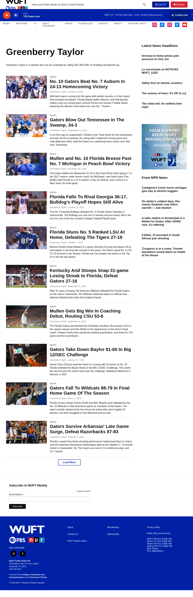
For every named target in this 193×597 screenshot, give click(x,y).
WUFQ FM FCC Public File (159, 553)
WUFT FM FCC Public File (159, 546)
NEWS (6, 30)
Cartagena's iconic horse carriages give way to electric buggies (164, 196)
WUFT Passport (49, 31)
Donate (182, 8)
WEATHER (21, 30)
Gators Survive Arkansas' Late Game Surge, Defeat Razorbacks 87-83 (89, 436)
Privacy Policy (153, 534)
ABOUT (118, 30)
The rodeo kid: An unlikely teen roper (162, 112)
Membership (113, 534)
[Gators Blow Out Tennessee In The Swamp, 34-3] (26, 132)
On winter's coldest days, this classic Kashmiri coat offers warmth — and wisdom (161, 211)
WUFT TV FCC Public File (159, 548)
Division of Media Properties (33, 590)
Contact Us (73, 541)
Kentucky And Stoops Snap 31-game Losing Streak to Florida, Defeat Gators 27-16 (89, 282)
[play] (6, 22)
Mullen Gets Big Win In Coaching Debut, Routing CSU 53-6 (85, 320)
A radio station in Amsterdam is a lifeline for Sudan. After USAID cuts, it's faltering (163, 228)
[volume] (15, 22)
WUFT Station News (77, 548)
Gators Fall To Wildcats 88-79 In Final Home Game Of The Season (90, 397)
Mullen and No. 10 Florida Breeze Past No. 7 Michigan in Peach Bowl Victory (90, 168)
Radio (68, 30)
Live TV (161, 8)
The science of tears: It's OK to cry (164, 100)
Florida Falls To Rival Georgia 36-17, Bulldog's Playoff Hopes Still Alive (88, 206)
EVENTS (103, 30)
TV (34, 30)
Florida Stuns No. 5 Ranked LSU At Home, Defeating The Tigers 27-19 (87, 241)
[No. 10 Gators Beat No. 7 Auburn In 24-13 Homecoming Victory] (26, 94)
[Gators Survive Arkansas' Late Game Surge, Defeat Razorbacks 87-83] (26, 439)
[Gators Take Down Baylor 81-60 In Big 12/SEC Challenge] (26, 362)
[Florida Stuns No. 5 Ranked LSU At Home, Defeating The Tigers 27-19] (26, 244)
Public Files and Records (158, 540)
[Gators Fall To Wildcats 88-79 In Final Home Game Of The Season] (26, 400)
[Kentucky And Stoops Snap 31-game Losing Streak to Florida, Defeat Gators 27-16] (26, 283)
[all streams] (179, 22)
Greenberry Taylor (58, 98)
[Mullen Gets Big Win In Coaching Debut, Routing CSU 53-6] (26, 323)
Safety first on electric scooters (162, 89)
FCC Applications (155, 558)
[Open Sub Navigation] (5, 35)
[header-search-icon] (144, 8)
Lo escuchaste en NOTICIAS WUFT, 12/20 (160, 78)
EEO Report (152, 555)
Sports (53, 83)
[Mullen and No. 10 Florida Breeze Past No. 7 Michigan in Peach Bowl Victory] (26, 171)
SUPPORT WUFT (137, 30)
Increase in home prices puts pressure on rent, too (160, 64)
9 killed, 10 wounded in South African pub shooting (161, 243)
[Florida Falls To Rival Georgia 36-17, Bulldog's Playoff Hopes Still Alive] (26, 209)
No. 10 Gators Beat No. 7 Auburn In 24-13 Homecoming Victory (87, 91)
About (70, 534)
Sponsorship (113, 541)
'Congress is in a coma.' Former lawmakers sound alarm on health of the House (163, 259)
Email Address (16, 501)
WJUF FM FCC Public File (159, 550)
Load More (69, 469)
